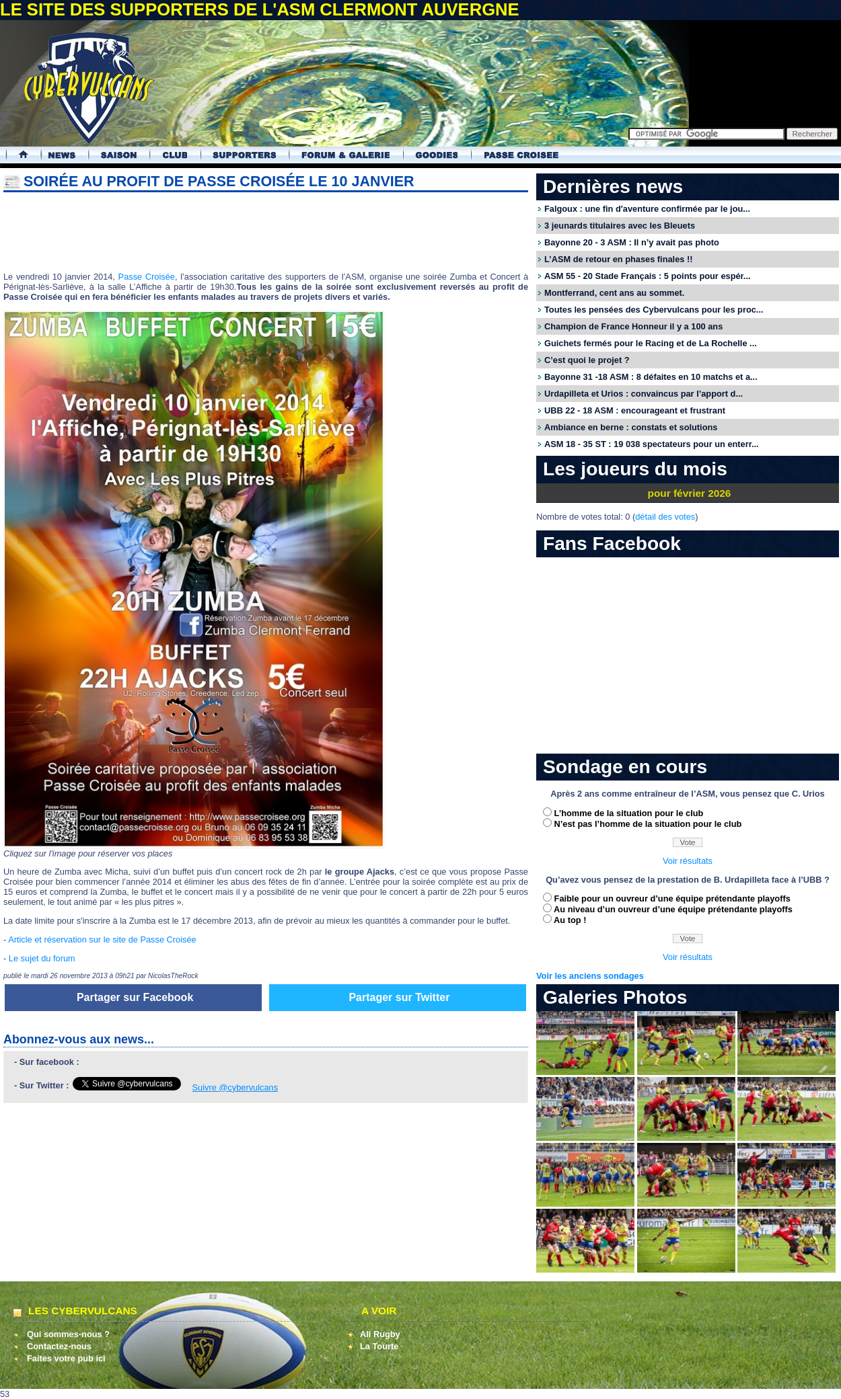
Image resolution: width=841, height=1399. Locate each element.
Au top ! (570, 920)
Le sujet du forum (42, 958)
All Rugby (380, 1334)
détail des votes (665, 517)
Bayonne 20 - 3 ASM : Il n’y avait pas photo (631, 242)
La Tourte (379, 1346)
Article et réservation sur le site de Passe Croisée (102, 939)
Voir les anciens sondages (590, 976)
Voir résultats (687, 861)
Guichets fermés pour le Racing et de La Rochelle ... (650, 343)
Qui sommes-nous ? (68, 1334)
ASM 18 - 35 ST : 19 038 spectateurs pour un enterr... (651, 444)
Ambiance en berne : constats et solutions (630, 427)
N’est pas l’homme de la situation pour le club (648, 824)
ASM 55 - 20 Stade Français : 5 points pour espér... (647, 276)
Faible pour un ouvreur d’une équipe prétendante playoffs (672, 898)
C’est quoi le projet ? (587, 360)
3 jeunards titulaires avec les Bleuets (619, 226)
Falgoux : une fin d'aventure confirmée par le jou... (647, 209)
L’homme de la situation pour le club (629, 813)
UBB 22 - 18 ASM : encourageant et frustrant (634, 410)
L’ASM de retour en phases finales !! (618, 259)
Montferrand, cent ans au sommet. (614, 293)
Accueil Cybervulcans (17, 155)
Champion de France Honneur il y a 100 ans (633, 326)
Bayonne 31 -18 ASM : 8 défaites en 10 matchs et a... (651, 377)
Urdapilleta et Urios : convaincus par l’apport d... (643, 394)
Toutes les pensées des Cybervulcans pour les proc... (654, 310)
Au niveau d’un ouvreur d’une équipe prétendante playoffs (673, 909)
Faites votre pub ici (66, 1358)
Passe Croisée (146, 277)
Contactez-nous (59, 1346)
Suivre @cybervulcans (235, 1087)
